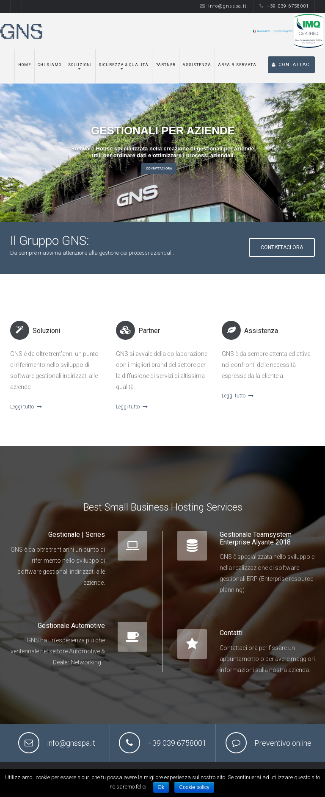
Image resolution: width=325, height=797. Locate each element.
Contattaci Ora (159, 168)
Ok (161, 787)
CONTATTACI (291, 64)
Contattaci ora (282, 247)
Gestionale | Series (76, 534)
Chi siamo (49, 65)
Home (24, 65)
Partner (165, 65)
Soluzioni (80, 65)
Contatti (231, 633)
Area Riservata (237, 65)
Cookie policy (194, 787)
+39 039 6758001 (284, 6)
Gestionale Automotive (71, 626)
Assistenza (196, 65)
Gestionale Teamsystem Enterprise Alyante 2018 (256, 538)
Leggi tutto (26, 407)
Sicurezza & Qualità (124, 65)
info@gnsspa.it (223, 6)
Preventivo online (282, 743)
